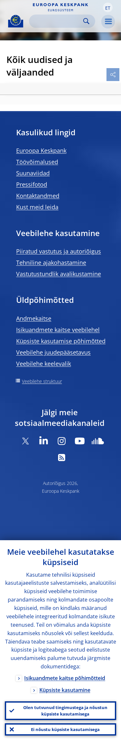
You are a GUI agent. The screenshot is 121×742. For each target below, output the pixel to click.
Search (86, 21)
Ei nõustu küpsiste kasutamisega (65, 729)
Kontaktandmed (37, 196)
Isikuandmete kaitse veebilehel (58, 330)
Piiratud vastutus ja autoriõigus (58, 251)
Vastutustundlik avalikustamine (58, 274)
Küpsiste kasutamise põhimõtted (61, 341)
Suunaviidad (33, 173)
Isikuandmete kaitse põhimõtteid (64, 678)
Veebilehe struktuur (42, 381)
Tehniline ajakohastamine (51, 262)
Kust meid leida (37, 207)
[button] (108, 7)
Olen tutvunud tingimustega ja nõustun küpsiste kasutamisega (65, 711)
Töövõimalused (37, 162)
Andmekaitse (33, 318)
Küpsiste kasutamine (64, 690)
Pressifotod (31, 184)
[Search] (57, 21)
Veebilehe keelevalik (43, 363)
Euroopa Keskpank (41, 150)
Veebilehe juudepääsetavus (53, 352)
